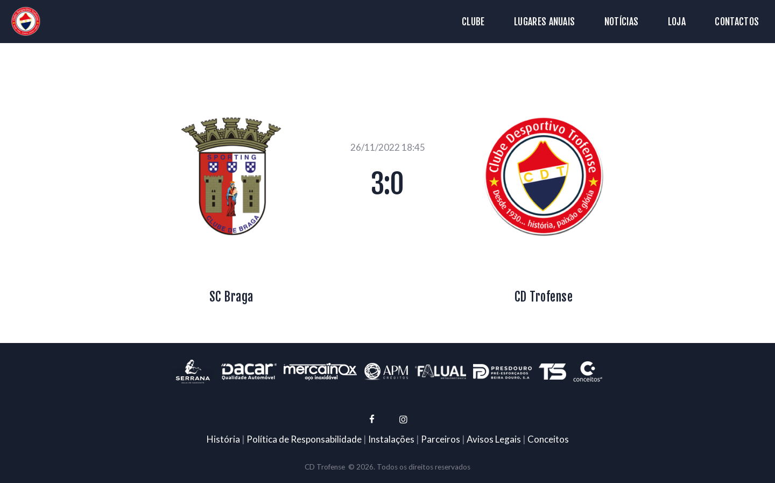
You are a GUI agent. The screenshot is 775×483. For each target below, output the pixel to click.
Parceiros (440, 439)
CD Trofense (544, 297)
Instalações (391, 439)
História (223, 439)
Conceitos (548, 439)
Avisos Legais (494, 439)
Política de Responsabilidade (304, 439)
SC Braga (231, 297)
